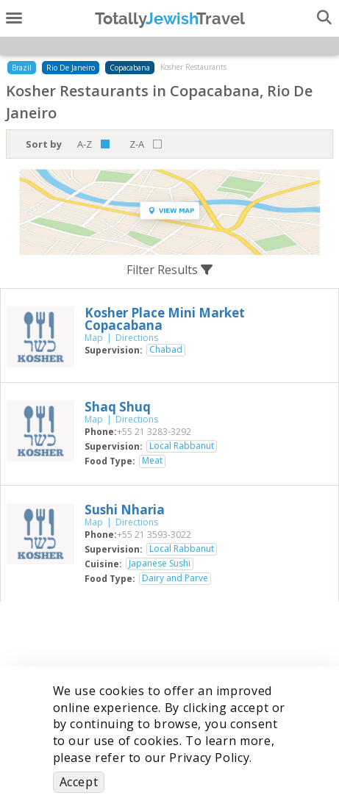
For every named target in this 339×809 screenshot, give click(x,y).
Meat (152, 461)
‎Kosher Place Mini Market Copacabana (165, 319)
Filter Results (169, 270)
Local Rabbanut (181, 446)
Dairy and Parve (175, 578)
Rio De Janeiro (70, 67)
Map (94, 337)
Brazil (22, 67)
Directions (136, 337)
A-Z (84, 144)
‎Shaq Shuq (118, 406)
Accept (79, 782)
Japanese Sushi (159, 563)
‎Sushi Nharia (125, 509)
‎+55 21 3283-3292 (154, 431)
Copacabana (130, 67)
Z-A (136, 144)
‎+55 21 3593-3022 (154, 534)
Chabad (165, 350)
